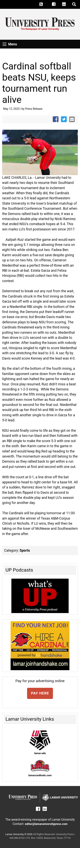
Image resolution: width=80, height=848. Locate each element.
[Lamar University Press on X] (47, 4)
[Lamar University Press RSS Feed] (41, 4)
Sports (25, 550)
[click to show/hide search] (74, 4)
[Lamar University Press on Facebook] (55, 4)
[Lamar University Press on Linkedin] (66, 4)
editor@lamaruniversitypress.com (46, 824)
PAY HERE (40, 693)
